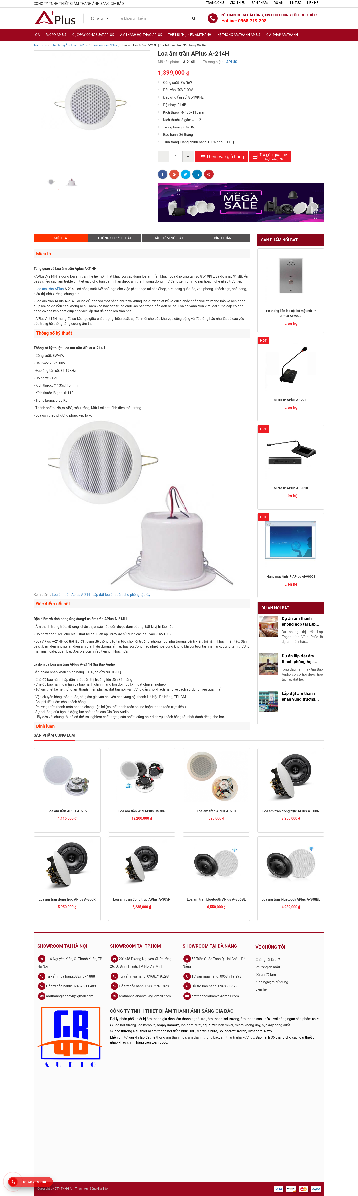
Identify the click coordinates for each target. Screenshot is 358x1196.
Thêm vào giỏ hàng (221, 156)
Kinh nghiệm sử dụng (272, 982)
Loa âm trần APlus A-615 (67, 811)
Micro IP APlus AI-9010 (291, 488)
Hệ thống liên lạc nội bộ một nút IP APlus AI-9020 (291, 313)
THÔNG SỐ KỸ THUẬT (114, 238)
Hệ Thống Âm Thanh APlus (70, 45)
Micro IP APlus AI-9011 (291, 400)
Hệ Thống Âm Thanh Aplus (238, 35)
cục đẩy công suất (276, 1025)
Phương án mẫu (268, 967)
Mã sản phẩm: (169, 62)
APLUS (231, 62)
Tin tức (295, 3)
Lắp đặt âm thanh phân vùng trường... (300, 696)
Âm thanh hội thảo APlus (141, 35)
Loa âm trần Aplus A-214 (71, 595)
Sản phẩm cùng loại (54, 735)
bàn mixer (225, 1025)
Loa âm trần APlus (105, 45)
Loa (37, 35)
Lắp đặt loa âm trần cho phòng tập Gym (122, 595)
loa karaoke (147, 1025)
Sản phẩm (260, 3)
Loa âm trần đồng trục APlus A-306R (67, 899)
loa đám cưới (191, 1025)
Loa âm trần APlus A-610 (216, 811)
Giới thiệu (237, 3)
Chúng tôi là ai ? (268, 960)
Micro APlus (56, 35)
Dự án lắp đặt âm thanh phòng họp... (299, 658)
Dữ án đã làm (266, 975)
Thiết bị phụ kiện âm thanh (189, 35)
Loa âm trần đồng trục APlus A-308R (290, 811)
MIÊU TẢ (60, 238)
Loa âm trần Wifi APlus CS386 (141, 811)
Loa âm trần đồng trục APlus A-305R (141, 899)
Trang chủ (215, 3)
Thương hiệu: (213, 62)
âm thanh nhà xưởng (236, 1037)
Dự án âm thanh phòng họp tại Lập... (300, 621)
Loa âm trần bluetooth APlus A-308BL (291, 899)
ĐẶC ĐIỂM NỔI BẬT (168, 238)
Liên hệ (312, 3)
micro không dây (247, 1025)
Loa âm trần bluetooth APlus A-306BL (216, 899)
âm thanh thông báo (203, 1037)
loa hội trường (125, 1025)
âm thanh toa (176, 1037)
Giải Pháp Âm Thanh (282, 35)
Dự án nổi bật (275, 608)
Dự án (278, 3)
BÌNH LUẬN (222, 238)
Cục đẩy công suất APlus (93, 35)
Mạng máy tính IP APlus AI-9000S (290, 576)
